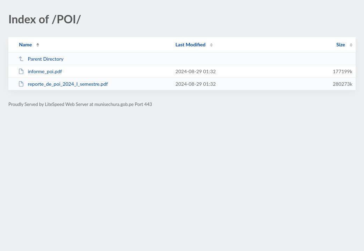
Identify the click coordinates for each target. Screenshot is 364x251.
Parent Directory (41, 59)
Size (340, 44)
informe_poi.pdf (40, 71)
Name (25, 44)
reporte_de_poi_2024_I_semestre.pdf (63, 84)
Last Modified (190, 44)
